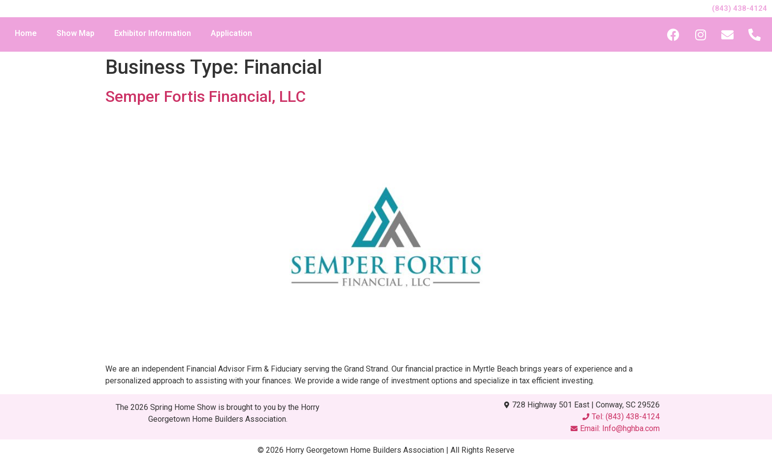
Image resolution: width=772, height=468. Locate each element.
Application (231, 33)
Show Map (76, 33)
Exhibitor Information (152, 33)
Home (26, 33)
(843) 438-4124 (739, 8)
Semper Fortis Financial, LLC (205, 96)
